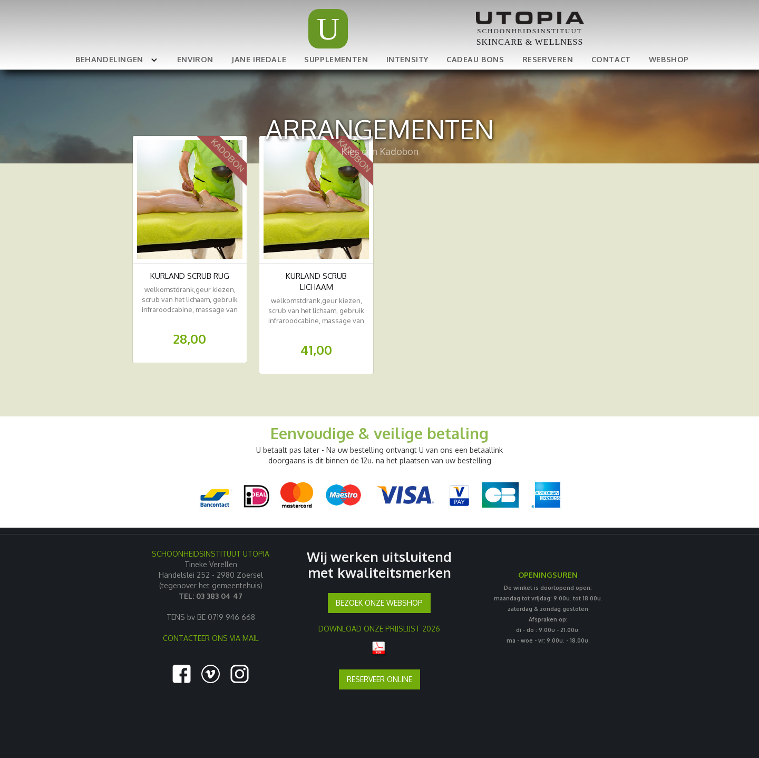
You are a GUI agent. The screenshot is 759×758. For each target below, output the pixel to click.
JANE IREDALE (258, 59)
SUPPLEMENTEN (336, 59)
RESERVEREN (547, 59)
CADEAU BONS (475, 59)
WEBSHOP (669, 59)
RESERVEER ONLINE (379, 679)
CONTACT (611, 59)
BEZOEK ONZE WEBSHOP (379, 602)
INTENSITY (407, 59)
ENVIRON (195, 59)
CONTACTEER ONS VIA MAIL (211, 638)
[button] (114, 59)
